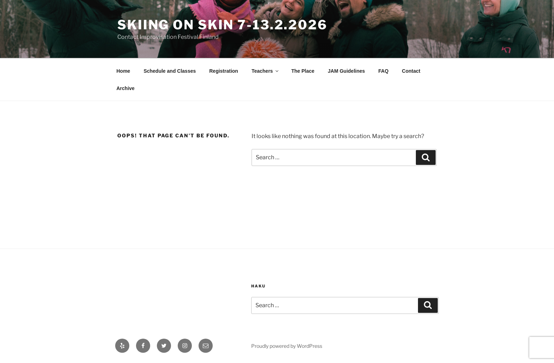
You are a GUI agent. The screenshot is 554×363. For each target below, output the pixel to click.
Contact (411, 71)
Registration (223, 71)
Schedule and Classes (169, 71)
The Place (302, 71)
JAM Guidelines (346, 71)
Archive (126, 88)
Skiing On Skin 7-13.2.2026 (222, 24)
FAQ (383, 71)
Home (123, 71)
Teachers (265, 71)
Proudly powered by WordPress (286, 346)
